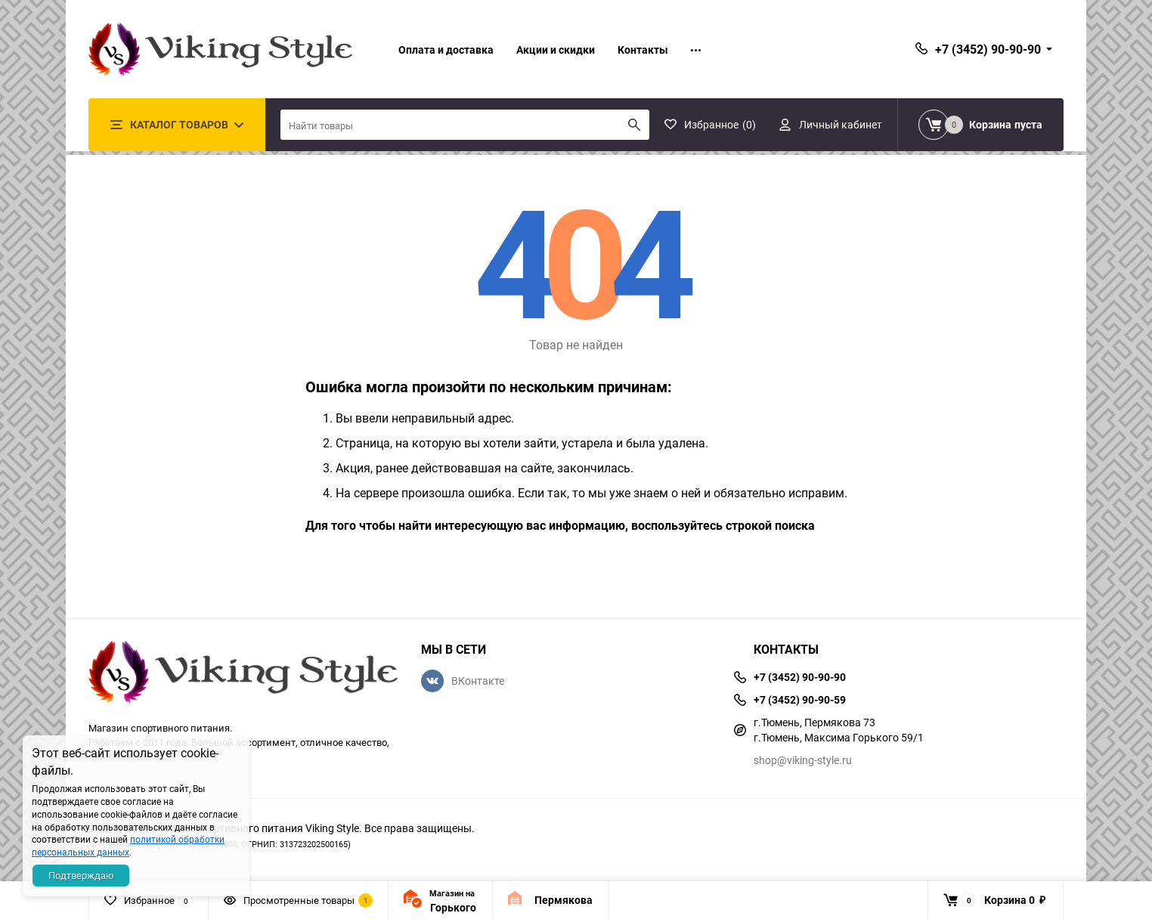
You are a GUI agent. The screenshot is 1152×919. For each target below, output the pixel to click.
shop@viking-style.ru (803, 760)
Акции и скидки (555, 49)
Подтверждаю (81, 875)
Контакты (643, 49)
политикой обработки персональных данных (128, 845)
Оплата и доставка (446, 49)
